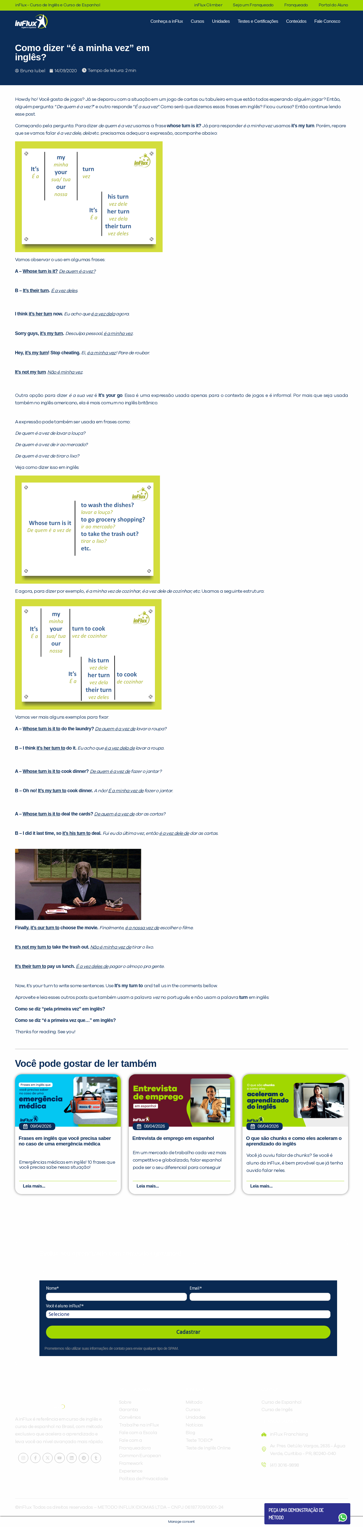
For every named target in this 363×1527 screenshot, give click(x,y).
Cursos (197, 21)
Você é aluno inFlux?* (65, 1305)
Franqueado (296, 5)
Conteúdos (296, 21)
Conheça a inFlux (166, 21)
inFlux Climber (208, 5)
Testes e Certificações (258, 21)
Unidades (221, 21)
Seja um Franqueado (253, 5)
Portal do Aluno (333, 5)
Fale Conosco (327, 21)
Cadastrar (188, 1332)
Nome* (52, 1288)
